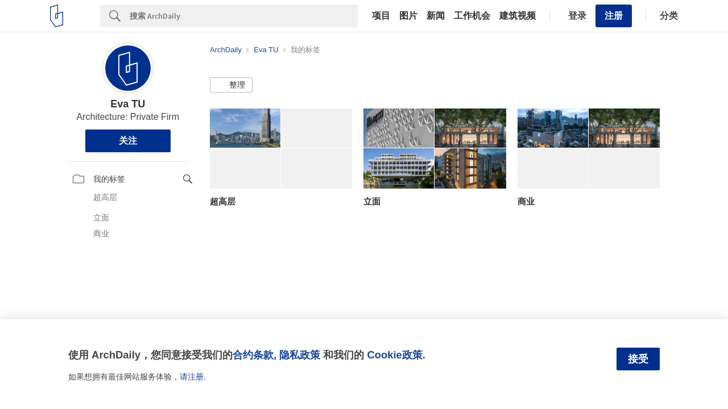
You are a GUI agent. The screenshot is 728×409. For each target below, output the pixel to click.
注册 (614, 15)
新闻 (436, 15)
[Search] (244, 16)
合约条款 (253, 355)
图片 (408, 15)
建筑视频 (517, 15)
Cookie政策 (394, 355)
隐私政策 (299, 355)
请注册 (192, 376)
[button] (231, 85)
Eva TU (127, 104)
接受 (638, 359)
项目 (381, 15)
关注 (128, 140)
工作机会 (472, 15)
